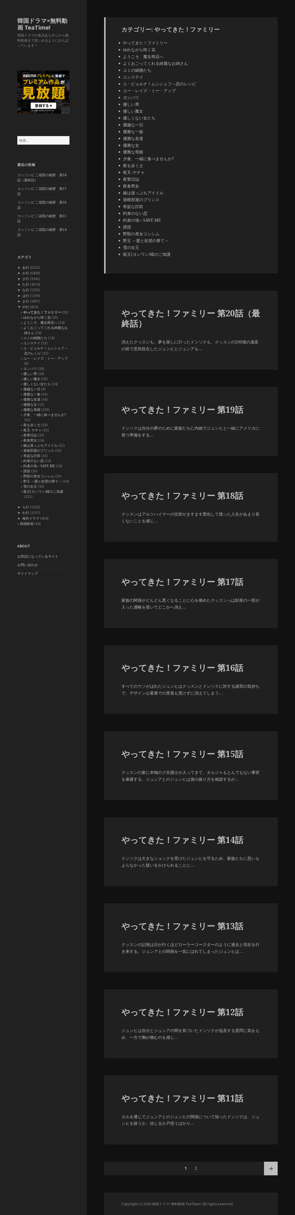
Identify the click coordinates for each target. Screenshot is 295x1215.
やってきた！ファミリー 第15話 (182, 753)
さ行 (25, 278)
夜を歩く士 (31, 425)
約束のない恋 (33, 460)
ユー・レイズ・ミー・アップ (45, 358)
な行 (25, 290)
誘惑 (26, 471)
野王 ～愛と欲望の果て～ (42, 481)
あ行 (25, 267)
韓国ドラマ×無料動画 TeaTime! (42, 24)
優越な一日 (31, 389)
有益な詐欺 (31, 455)
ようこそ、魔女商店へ (40, 322)
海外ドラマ (30, 518)
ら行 (25, 507)
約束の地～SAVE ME (39, 466)
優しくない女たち (37, 384)
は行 (25, 295)
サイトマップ (27, 573)
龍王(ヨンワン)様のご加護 (43, 491)
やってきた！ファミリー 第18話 (182, 495)
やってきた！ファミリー (42, 312)
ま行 (25, 301)
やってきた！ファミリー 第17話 (182, 581)
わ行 (25, 512)
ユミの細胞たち (35, 338)
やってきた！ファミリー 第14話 (182, 839)
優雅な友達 (31, 399)
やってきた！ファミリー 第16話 (182, 667)
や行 (25, 307)
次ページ (271, 1168)
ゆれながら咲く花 (37, 317)
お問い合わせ (27, 564)
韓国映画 (27, 523)
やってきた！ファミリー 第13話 (182, 926)
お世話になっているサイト (37, 556)
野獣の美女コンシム (38, 476)
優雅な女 (30, 404)
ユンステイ (31, 343)
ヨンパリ (30, 368)
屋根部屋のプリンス (38, 450)
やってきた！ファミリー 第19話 (182, 409)
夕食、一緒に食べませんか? (44, 414)
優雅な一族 (31, 394)
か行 (25, 273)
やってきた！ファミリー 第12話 (182, 1011)
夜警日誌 (30, 435)
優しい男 (30, 373)
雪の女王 (30, 486)
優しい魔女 (31, 378)
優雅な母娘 (31, 409)
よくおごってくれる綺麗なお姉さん (155, 63)
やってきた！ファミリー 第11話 (182, 1098)
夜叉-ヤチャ (32, 430)
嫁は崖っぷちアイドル (40, 445)
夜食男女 (30, 440)
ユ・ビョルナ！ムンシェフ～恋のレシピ (159, 84)
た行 (25, 284)
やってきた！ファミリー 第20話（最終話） (190, 318)
